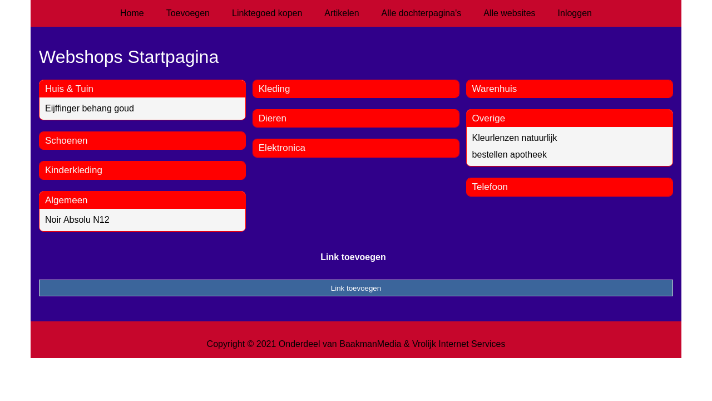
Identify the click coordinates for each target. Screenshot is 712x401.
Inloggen (575, 13)
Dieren (272, 118)
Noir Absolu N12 (77, 219)
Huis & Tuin (69, 89)
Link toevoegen (352, 257)
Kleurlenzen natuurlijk (514, 138)
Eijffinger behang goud (89, 108)
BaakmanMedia (370, 344)
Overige (489, 118)
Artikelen (341, 13)
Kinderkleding (73, 170)
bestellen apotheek (509, 154)
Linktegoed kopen (267, 13)
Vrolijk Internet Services (458, 344)
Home (132, 13)
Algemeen (66, 200)
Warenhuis (494, 89)
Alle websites (509, 13)
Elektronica (282, 148)
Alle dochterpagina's (422, 13)
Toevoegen (188, 13)
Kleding (274, 89)
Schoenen (66, 140)
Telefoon (490, 187)
